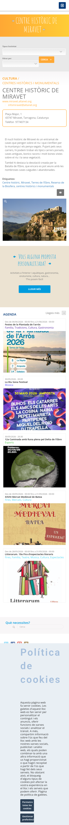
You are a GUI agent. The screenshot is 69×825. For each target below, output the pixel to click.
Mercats (16, 500)
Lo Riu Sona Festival (16, 382)
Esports (9, 442)
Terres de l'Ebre (40, 182)
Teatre (25, 557)
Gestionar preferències (28, 818)
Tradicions (21, 327)
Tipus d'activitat (9, 46)
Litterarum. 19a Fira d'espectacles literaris (29, 554)
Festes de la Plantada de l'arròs (22, 324)
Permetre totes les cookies (27, 805)
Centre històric (11, 182)
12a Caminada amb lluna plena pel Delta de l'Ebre (33, 439)
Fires (7, 500)
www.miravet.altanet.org (17, 101)
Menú (62, 5)
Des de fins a (29, 321)
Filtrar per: (7, 58)
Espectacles (57, 557)
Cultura (9, 78)
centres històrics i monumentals (35, 186)
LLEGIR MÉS (34, 289)
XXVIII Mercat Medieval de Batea (23, 497)
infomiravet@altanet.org (22, 105)
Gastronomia (46, 327)
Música (9, 385)
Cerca (44, 59)
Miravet (25, 182)
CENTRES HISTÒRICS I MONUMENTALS (30, 83)
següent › (64, 313)
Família (9, 327)
